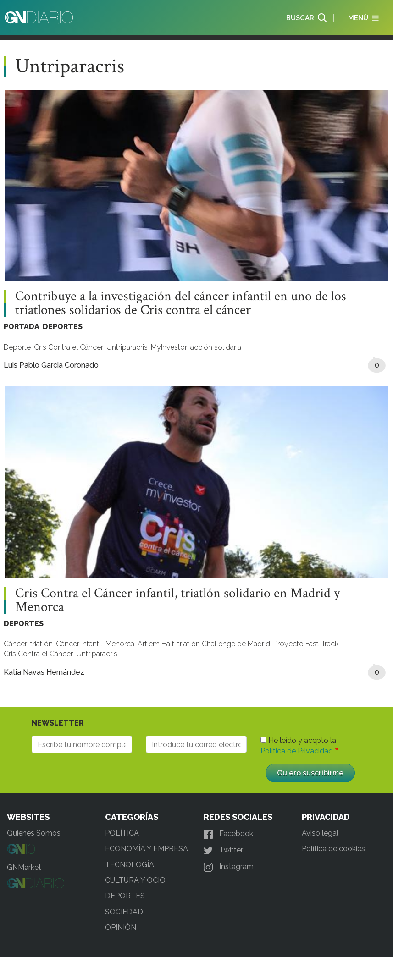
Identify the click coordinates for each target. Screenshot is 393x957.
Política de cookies (333, 848)
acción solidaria (215, 347)
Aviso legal (320, 833)
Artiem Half (156, 643)
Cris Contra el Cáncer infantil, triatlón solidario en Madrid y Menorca (177, 600)
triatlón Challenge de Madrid (223, 643)
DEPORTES (63, 326)
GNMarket (24, 867)
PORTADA (21, 326)
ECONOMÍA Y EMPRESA (146, 848)
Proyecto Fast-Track (305, 643)
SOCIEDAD (124, 912)
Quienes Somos (34, 833)
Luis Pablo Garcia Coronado (51, 365)
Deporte (17, 347)
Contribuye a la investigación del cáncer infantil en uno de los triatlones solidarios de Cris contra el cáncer (180, 303)
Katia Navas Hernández (44, 672)
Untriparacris (127, 347)
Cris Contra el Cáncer (68, 347)
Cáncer (15, 643)
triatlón (41, 643)
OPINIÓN (120, 927)
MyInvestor (169, 347)
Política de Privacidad (296, 751)
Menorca (119, 643)
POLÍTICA (122, 833)
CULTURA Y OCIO (135, 880)
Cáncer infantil (79, 643)
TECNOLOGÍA (129, 864)
